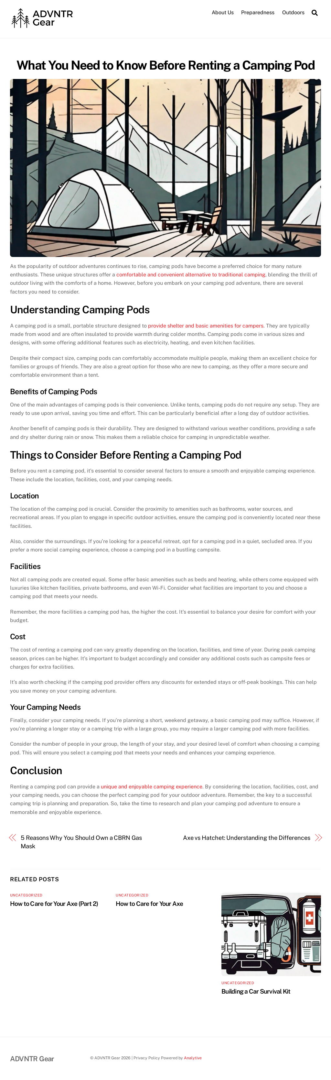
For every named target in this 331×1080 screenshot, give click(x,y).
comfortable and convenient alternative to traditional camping (190, 275)
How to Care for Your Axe (149, 903)
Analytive (193, 1057)
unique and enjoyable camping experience (151, 787)
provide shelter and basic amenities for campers (205, 326)
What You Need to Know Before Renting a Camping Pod (165, 65)
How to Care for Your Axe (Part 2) (54, 903)
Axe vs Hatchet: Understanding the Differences (246, 837)
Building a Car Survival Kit (255, 991)
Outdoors (293, 12)
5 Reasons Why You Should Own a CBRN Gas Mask (81, 842)
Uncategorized (26, 895)
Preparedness (257, 12)
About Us (223, 12)
